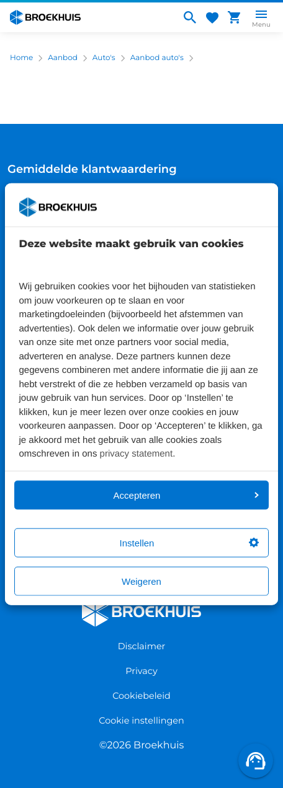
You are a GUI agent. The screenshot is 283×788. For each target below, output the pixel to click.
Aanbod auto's (157, 58)
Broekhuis (107, 602)
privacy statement (136, 454)
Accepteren (186, 494)
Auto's (103, 58)
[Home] (90, 17)
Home (21, 58)
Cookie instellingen (141, 720)
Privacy (141, 670)
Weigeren (141, 581)
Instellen (189, 542)
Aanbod (63, 58)
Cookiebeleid (141, 695)
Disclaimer (142, 646)
